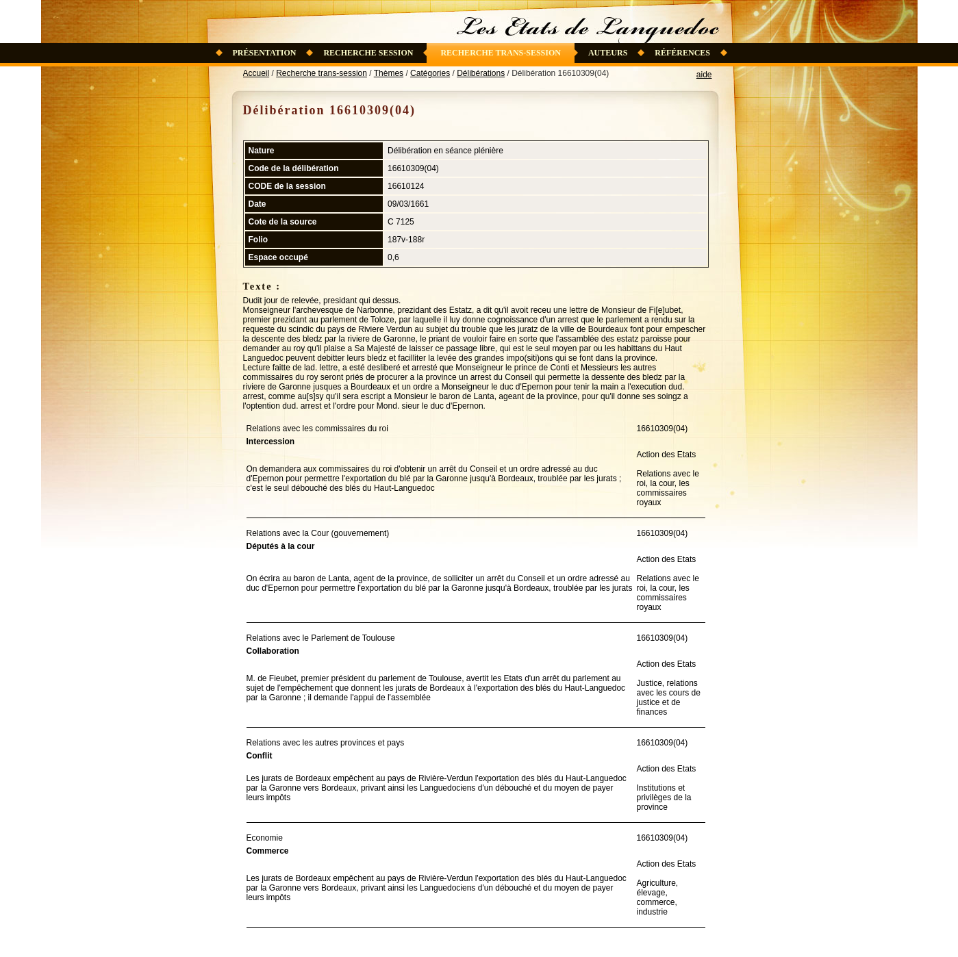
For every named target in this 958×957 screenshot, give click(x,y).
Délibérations (481, 73)
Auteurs (607, 53)
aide (704, 74)
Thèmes (388, 73)
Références (682, 53)
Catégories (430, 73)
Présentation (265, 53)
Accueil (256, 73)
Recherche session (368, 53)
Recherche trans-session (500, 53)
